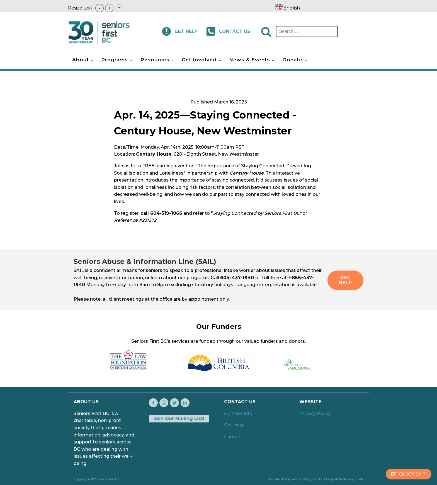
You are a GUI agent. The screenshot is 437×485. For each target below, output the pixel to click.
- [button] (100, 8)
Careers (233, 436)
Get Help (234, 425)
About (80, 59)
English (287, 8)
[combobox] (287, 8)
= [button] (119, 8)
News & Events (249, 59)
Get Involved (199, 59)
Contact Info (238, 413)
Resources (154, 59)
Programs (114, 59)
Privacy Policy (315, 413)
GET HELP (345, 280)
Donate (292, 59)
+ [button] (109, 8)
